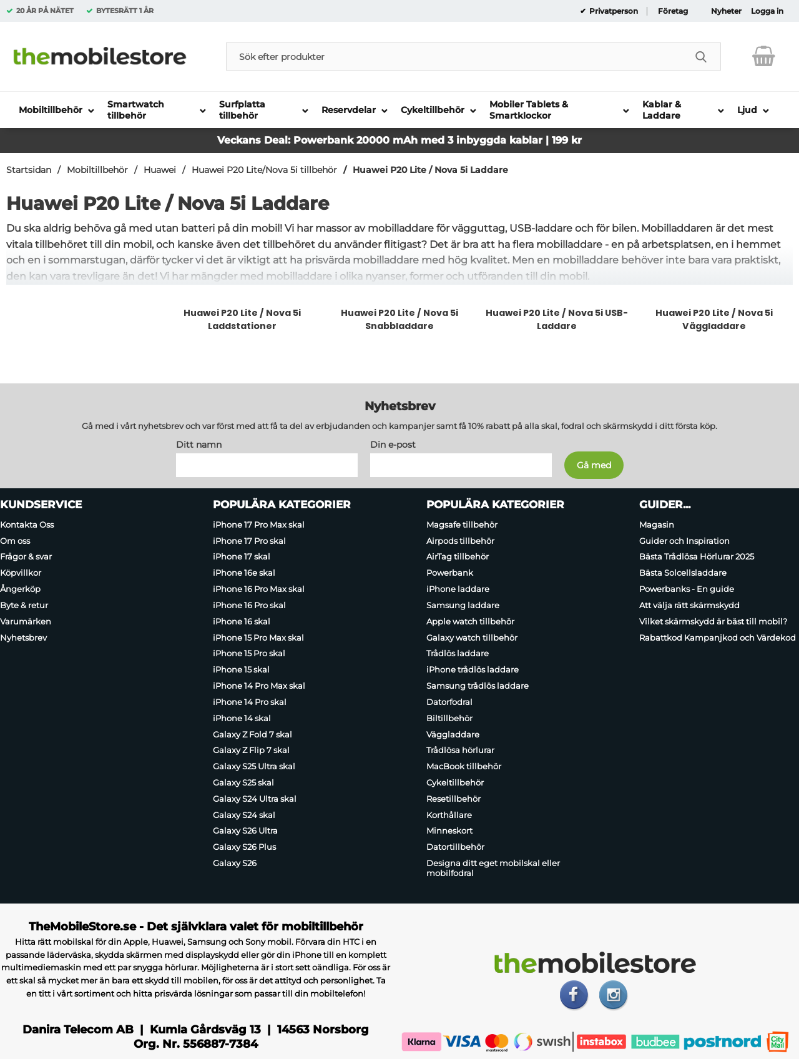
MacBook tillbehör (463, 766)
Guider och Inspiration (684, 540)
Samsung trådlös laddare (477, 686)
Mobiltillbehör (97, 169)
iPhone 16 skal (241, 621)
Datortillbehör (455, 847)
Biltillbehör (449, 717)
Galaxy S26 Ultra (245, 830)
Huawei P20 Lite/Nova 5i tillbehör (264, 169)
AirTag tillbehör (457, 556)
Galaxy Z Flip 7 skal (251, 750)
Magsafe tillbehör (462, 524)
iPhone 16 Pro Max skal (259, 589)
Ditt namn (199, 444)
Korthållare (449, 814)
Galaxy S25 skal (243, 782)
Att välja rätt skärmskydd (689, 604)
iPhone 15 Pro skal (249, 653)
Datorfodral (449, 701)
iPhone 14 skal (242, 717)
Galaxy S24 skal (244, 814)
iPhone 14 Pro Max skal (259, 686)
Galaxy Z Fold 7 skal (252, 734)
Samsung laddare (462, 604)
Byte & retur (24, 604)
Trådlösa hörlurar (460, 750)
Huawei (160, 169)
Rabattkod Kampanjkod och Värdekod (717, 637)
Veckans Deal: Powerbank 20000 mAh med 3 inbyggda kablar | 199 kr (399, 140)
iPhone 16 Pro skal (249, 604)
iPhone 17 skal (241, 556)
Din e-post (393, 444)
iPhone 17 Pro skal (249, 540)
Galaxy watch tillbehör (471, 637)
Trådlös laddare (457, 653)
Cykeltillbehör (455, 782)
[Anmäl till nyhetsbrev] (594, 464)
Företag (673, 11)
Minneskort (449, 830)
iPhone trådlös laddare (472, 669)
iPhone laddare (457, 589)
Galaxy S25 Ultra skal (254, 766)
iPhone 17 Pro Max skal (259, 524)
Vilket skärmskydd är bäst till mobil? (713, 621)
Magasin (656, 524)
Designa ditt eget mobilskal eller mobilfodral (493, 868)
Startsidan (28, 169)
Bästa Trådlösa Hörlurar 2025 (696, 556)
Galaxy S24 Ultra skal (255, 798)
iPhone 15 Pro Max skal (258, 637)
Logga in (767, 11)
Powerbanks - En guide (686, 589)
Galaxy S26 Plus (244, 847)
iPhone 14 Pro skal (250, 701)
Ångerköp (20, 589)
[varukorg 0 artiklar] (764, 56)
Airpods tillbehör (460, 540)
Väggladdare (452, 734)
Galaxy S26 (235, 863)
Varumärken (25, 621)
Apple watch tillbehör (470, 621)
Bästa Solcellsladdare (683, 573)
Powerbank (449, 573)
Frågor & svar (26, 556)
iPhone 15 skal (241, 669)
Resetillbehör (453, 798)
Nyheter (726, 11)
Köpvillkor (20, 573)
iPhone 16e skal (244, 573)
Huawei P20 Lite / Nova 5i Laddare (430, 169)
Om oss (15, 540)
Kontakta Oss (27, 524)
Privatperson (612, 11)
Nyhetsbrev (23, 637)
